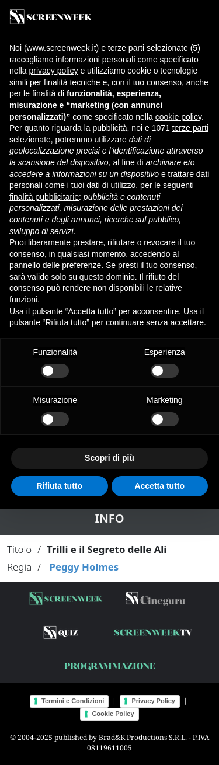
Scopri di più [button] (109, 458)
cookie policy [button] (178, 116)
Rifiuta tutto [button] (59, 486)
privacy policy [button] (53, 70)
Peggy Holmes (84, 566)
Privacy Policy (153, 700)
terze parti (190, 128)
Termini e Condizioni (72, 700)
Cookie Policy (113, 713)
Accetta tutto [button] (159, 486)
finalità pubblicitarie (44, 196)
